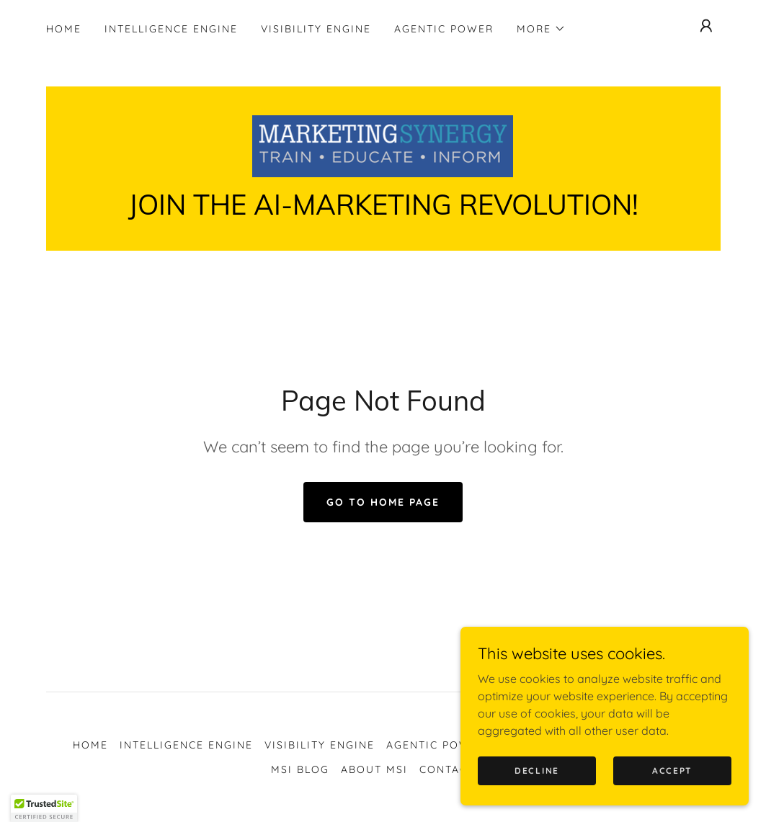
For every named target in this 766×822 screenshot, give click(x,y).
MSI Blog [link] (300, 769)
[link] (382, 145)
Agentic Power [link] (444, 28)
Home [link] (63, 28)
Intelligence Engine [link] (171, 28)
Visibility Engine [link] (316, 28)
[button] (541, 28)
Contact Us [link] (457, 769)
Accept (672, 770)
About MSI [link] (374, 769)
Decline (537, 770)
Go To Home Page (383, 502)
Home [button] (90, 744)
